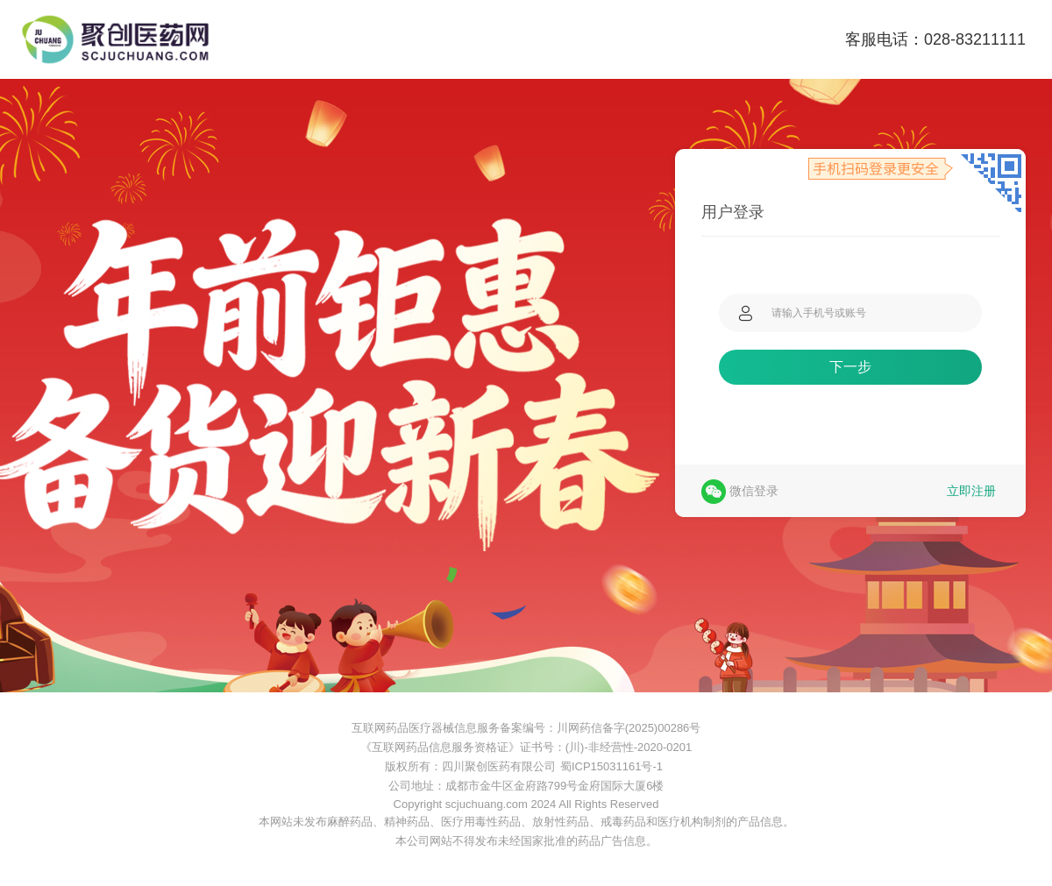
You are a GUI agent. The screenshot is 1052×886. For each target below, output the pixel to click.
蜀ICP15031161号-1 (611, 766)
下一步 (850, 366)
